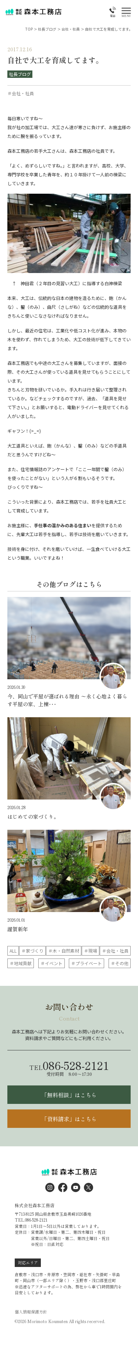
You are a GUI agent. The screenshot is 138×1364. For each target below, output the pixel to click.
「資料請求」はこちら (69, 1119)
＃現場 (90, 950)
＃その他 (119, 963)
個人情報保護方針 (31, 1312)
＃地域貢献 (21, 963)
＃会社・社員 (115, 950)
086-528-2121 (69, 1065)
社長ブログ (20, 74)
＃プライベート (86, 963)
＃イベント (51, 963)
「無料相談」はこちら (69, 1095)
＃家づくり (32, 950)
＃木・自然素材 (63, 950)
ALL (13, 950)
